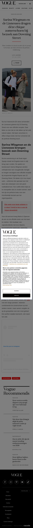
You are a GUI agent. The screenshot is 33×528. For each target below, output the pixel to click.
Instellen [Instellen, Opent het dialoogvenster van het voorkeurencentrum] (16, 290)
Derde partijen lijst (7, 285)
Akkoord (16, 295)
